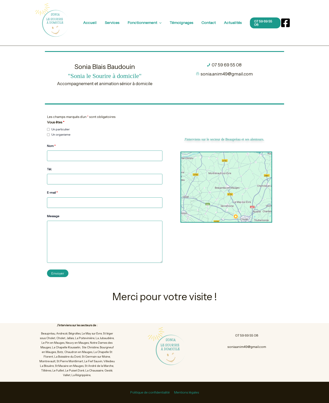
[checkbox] (48, 129)
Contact (208, 22)
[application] (159, 22)
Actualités (231, 22)
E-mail (52, 192)
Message (53, 216)
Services (113, 22)
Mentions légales (187, 392)
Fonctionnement (145, 22)
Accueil (91, 22)
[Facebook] (285, 23)
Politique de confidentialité (149, 392)
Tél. (49, 169)
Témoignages (181, 22)
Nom (51, 146)
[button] (256, 23)
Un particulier (60, 129)
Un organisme (60, 134)
